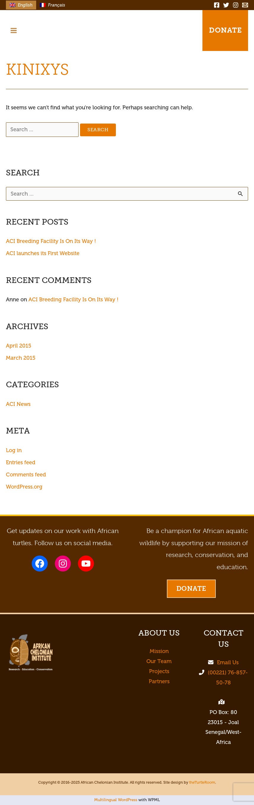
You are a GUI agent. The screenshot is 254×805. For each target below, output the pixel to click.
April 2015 (18, 346)
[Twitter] (226, 5)
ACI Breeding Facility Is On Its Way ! (51, 241)
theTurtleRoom (202, 782)
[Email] (245, 5)
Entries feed (20, 462)
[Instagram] (236, 5)
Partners (159, 681)
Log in (14, 450)
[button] (185, 31)
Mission (159, 651)
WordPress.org (24, 487)
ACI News (18, 404)
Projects (159, 671)
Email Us (228, 662)
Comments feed (26, 475)
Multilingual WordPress (115, 800)
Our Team (159, 661)
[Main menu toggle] (13, 30)
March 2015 (21, 358)
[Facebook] (217, 5)
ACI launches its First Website (42, 253)
